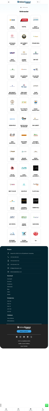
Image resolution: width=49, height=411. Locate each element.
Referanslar (9, 286)
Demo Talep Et (24, 331)
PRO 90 (9, 303)
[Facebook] (16, 337)
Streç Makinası (10, 318)
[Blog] (31, 337)
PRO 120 (9, 301)
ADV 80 (9, 311)
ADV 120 (9, 309)
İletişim (8, 294)
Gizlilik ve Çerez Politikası (24, 343)
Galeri (8, 291)
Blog (8, 289)
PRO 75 (9, 306)
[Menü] (8, 2)
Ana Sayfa (9, 279)
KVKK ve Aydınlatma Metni (24, 341)
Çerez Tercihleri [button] (24, 346)
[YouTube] (24, 337)
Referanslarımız (10, 320)
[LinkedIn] (27, 337)
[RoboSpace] (24, 2)
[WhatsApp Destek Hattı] (46, 405)
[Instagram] (20, 337)
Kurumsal (9, 281)
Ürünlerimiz (9, 284)
